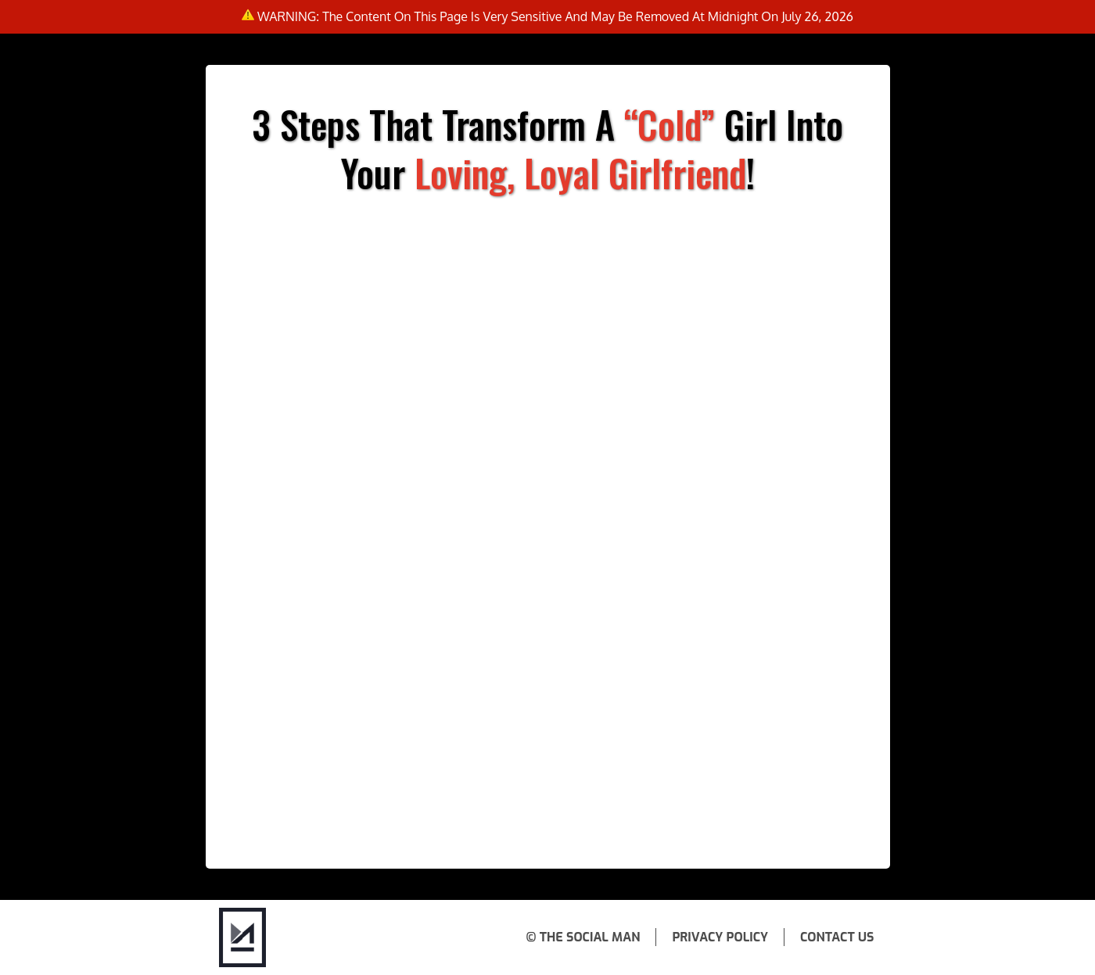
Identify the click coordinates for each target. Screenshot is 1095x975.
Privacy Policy (720, 937)
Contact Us (837, 937)
